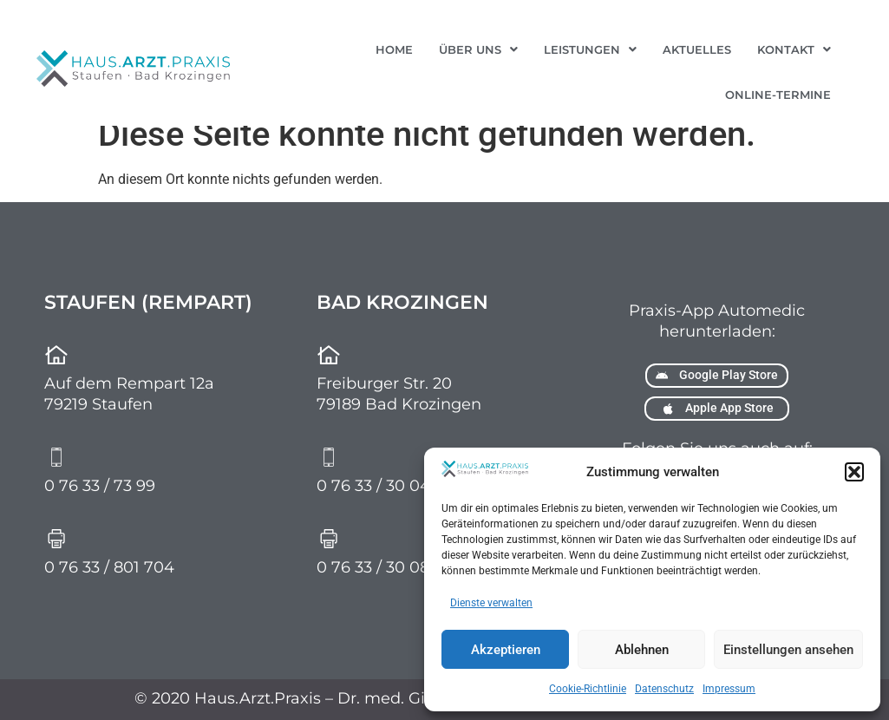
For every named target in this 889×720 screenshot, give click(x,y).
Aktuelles (697, 49)
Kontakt (794, 49)
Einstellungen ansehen (788, 650)
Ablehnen (642, 650)
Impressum (729, 689)
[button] (854, 472)
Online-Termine (778, 94)
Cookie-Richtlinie (587, 689)
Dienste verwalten (491, 603)
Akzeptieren (505, 650)
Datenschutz (664, 689)
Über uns (478, 49)
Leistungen (590, 49)
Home (394, 49)
